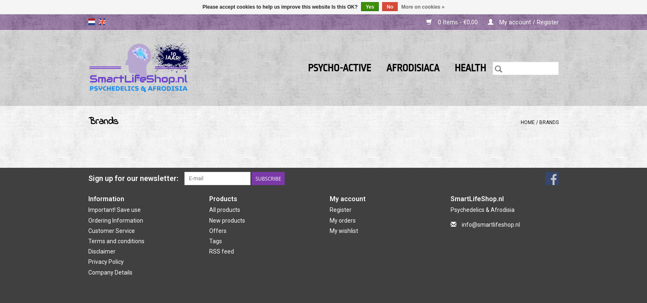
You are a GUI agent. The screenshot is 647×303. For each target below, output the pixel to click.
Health (470, 68)
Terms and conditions (116, 241)
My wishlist (344, 231)
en (102, 22)
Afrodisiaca (413, 68)
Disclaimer (102, 251)
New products (227, 220)
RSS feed (221, 251)
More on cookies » (423, 7)
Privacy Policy (106, 261)
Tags (215, 241)
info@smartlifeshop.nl (491, 224)
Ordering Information (115, 220)
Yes (370, 7)
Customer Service (111, 231)
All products (224, 210)
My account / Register (523, 22)
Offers (218, 231)
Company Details (110, 272)
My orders (343, 220)
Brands (549, 122)
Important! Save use (114, 210)
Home (528, 122)
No (390, 7)
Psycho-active (339, 68)
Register (341, 210)
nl (91, 22)
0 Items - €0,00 (452, 22)
